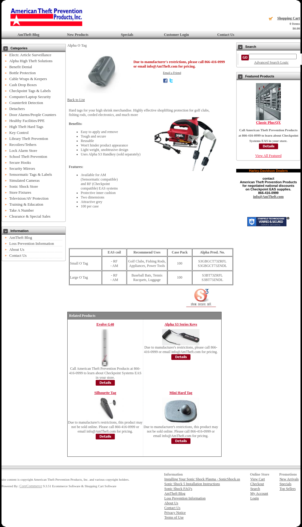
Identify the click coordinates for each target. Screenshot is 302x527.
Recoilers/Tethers (22, 144)
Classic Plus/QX (268, 122)
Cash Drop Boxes (23, 85)
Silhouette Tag (105, 393)
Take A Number (21, 210)
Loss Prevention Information (31, 243)
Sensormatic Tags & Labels (30, 174)
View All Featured (268, 156)
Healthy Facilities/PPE (27, 120)
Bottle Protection (22, 73)
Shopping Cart (288, 18)
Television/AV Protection (28, 198)
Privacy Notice (175, 513)
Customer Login (176, 35)
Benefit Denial (20, 67)
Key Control (19, 132)
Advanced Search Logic (271, 62)
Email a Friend (172, 72)
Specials (127, 35)
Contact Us (225, 35)
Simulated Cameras (24, 180)
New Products (77, 35)
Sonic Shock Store (23, 186)
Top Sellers (288, 489)
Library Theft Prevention (28, 138)
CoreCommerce (30, 486)
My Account (259, 493)
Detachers (17, 108)
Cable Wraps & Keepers (28, 79)
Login (254, 498)
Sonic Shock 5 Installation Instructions (192, 484)
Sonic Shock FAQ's (178, 489)
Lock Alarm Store (23, 150)
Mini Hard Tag (180, 393)
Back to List (76, 100)
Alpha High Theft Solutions (31, 61)
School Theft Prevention (28, 156)
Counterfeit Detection (26, 102)
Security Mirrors (22, 168)
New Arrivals (289, 479)
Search (255, 489)
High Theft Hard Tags (26, 126)
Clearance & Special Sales (30, 216)
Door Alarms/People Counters (32, 114)
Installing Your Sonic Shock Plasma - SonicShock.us (202, 479)
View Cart (257, 479)
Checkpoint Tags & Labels (30, 90)
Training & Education (26, 204)
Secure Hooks (20, 162)
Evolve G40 (105, 324)
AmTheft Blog (28, 35)
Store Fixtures (20, 192)
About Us (16, 249)
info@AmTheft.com (268, 197)
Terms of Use (174, 517)
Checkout (257, 484)
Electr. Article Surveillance (30, 55)
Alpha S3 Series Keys (180, 324)
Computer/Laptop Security (30, 96)
